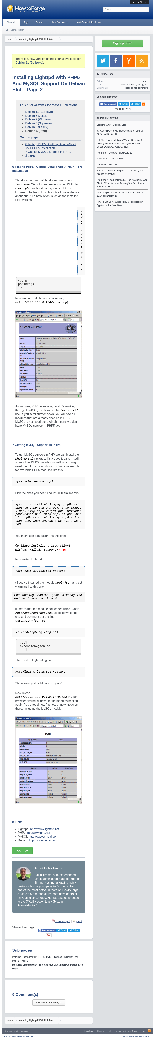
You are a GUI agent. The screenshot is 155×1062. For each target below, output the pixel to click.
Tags (26, 22)
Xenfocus (24, 1031)
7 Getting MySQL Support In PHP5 (48, 151)
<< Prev (22, 850)
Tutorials (11, 22)
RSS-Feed (149, 1030)
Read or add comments (136, 88)
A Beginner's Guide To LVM (110, 158)
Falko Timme (142, 81)
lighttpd (132, 84)
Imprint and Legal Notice (127, 1031)
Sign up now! (122, 43)
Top (143, 1031)
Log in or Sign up (139, 2)
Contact (100, 1031)
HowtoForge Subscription (88, 22)
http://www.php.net (38, 832)
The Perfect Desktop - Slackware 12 (114, 153)
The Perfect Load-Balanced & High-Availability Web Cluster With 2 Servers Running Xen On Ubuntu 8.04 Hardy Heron (122, 183)
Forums (39, 22)
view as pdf (62, 921)
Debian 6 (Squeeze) (38, 123)
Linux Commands (59, 22)
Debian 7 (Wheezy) (38, 119)
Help (110, 1031)
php (146, 84)
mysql (140, 84)
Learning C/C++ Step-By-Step (111, 125)
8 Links (30, 155)
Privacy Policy (145, 1036)
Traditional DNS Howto (108, 164)
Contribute (88, 1031)
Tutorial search (16, 30)
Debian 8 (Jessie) (36, 115)
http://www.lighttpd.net (44, 829)
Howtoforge (18, 1036)
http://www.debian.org (43, 840)
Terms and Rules (130, 1036)
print (79, 921)
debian (124, 84)
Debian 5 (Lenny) (36, 127)
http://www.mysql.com (44, 836)
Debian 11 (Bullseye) (29, 62)
